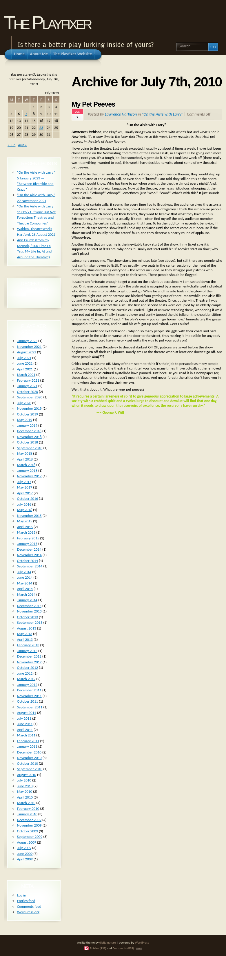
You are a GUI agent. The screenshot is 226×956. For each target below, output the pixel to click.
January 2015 (27, 543)
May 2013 (24, 634)
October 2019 (27, 414)
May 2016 (24, 510)
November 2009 (29, 825)
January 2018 (27, 470)
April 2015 (25, 527)
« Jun (11, 145)
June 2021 (25, 363)
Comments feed (29, 906)
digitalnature (107, 942)
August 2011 (26, 712)
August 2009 (26, 842)
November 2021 (29, 346)
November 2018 (29, 437)
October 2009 (27, 831)
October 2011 (27, 701)
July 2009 (24, 848)
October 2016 (27, 498)
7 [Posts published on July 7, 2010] (26, 114)
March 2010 (26, 803)
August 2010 (26, 775)
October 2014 (27, 560)
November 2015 (29, 515)
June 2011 (25, 724)
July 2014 (24, 572)
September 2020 (29, 397)
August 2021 (26, 352)
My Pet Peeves (93, 104)
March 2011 (26, 735)
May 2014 (24, 583)
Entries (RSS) (98, 948)
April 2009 (25, 859)
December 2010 (29, 752)
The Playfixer (47, 22)
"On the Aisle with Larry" (162, 114)
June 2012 (25, 673)
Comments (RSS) (123, 948)
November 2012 (29, 662)
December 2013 (29, 606)
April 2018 (25, 459)
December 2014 (29, 549)
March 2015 (26, 532)
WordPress (142, 942)
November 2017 (29, 476)
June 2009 (25, 853)
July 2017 (24, 482)
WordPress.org (28, 912)
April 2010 (25, 797)
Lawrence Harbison (121, 114)
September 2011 (29, 707)
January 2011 (27, 746)
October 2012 (27, 667)
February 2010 (28, 808)
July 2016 (24, 504)
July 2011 (24, 718)
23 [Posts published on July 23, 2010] (41, 127)
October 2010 (27, 763)
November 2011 (29, 696)
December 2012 (29, 656)
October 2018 (27, 442)
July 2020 (24, 403)
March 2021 (26, 374)
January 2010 (27, 814)
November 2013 (29, 611)
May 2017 (24, 487)
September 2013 (29, 622)
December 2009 (29, 820)
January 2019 (27, 425)
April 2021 (25, 369)
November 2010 (29, 757)
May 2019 (24, 419)
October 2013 (27, 617)
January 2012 (27, 684)
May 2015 (24, 521)
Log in (21, 895)
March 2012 (26, 679)
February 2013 (28, 645)
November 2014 (29, 555)
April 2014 (25, 588)
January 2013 (27, 651)
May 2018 (24, 453)
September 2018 (29, 448)
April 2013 (25, 639)
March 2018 (26, 465)
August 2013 (26, 628)
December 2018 (29, 431)
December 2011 (29, 690)
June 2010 (25, 786)
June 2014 (25, 577)
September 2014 (29, 566)
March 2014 (26, 594)
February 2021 (28, 380)
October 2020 (27, 391)
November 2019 (29, 408)
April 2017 (25, 493)
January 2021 (27, 386)
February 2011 (28, 741)
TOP (139, 949)
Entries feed (26, 901)
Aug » (22, 145)
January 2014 (27, 600)
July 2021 (24, 358)
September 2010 (29, 769)
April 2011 (25, 729)
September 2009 (29, 836)
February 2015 (28, 538)
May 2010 (24, 791)
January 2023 (27, 341)
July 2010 (24, 780)
